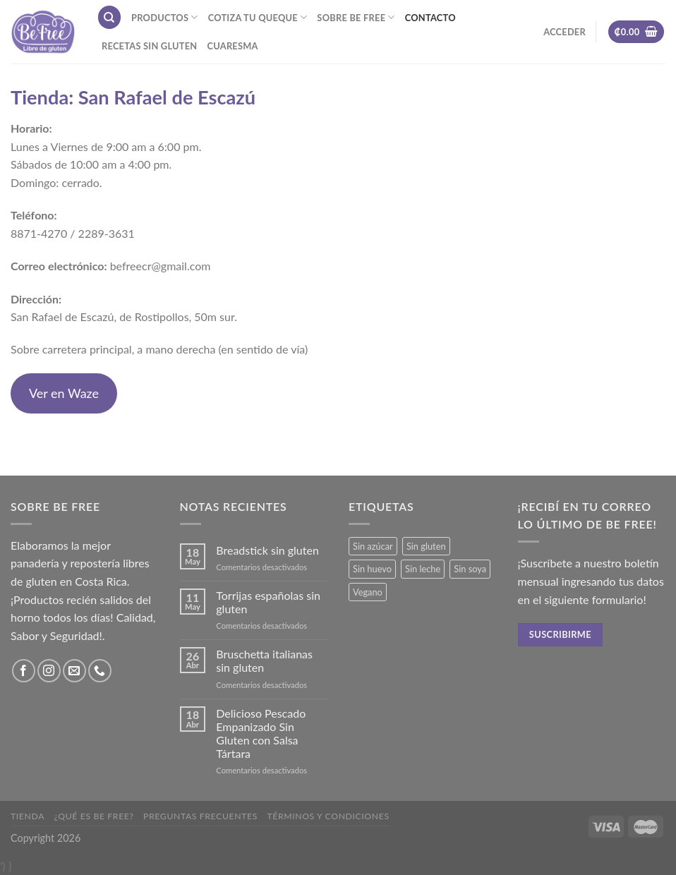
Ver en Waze (64, 393)
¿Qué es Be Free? (94, 816)
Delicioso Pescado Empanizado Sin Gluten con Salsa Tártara (261, 733)
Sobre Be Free (355, 17)
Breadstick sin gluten (267, 550)
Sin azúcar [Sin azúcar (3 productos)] (373, 546)
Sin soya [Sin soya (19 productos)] (470, 568)
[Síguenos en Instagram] (49, 670)
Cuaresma (232, 46)
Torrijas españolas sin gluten (268, 602)
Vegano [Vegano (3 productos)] (367, 592)
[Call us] (99, 670)
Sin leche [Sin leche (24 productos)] (422, 568)
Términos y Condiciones (328, 816)
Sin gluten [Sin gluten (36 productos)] (426, 546)
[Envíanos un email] (74, 670)
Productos (164, 17)
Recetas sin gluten (149, 46)
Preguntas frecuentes (200, 816)
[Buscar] (109, 17)
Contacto (430, 17)
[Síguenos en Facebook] (23, 670)
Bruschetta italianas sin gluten (264, 660)
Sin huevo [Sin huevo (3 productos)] (372, 568)
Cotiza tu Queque (258, 17)
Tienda (27, 816)
